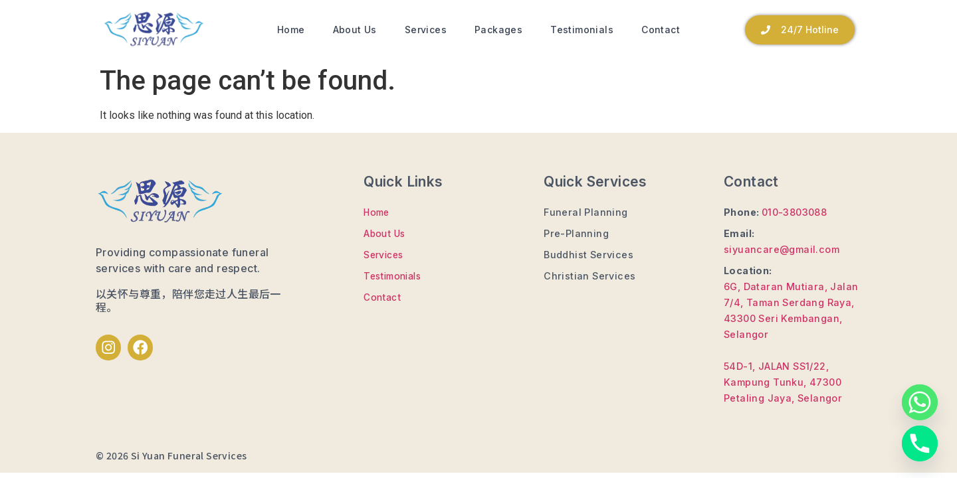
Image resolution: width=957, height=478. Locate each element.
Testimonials (581, 29)
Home (291, 29)
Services (426, 29)
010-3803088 (794, 212)
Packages (498, 29)
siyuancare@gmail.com (781, 249)
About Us (355, 29)
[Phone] (920, 443)
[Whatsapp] (920, 402)
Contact (660, 29)
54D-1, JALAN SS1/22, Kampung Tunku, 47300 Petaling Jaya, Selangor (783, 382)
